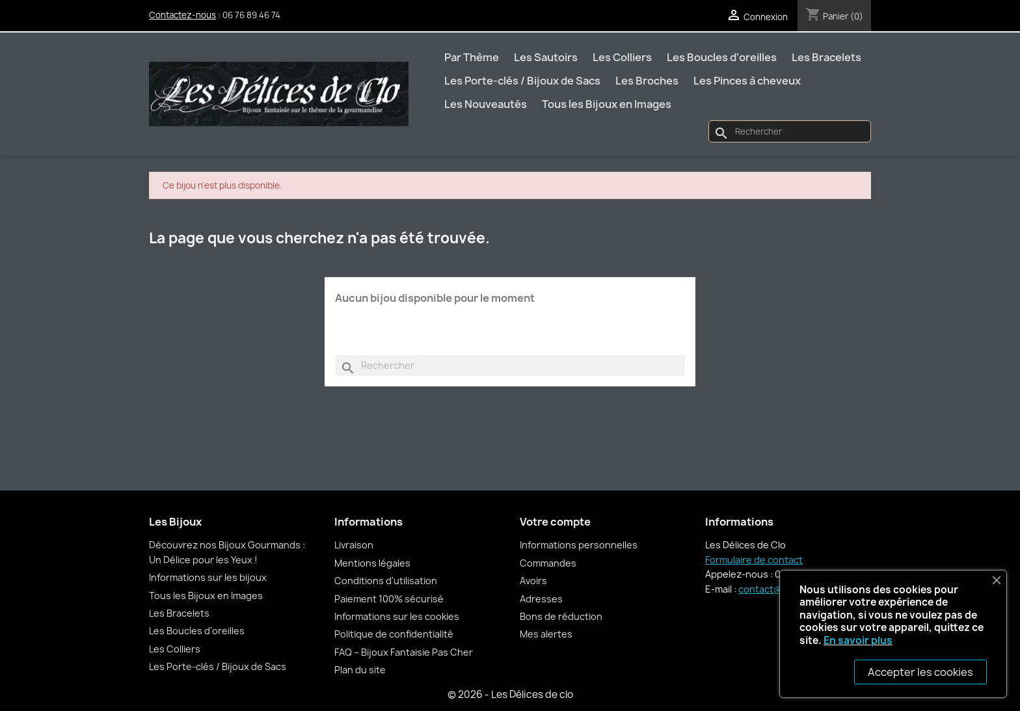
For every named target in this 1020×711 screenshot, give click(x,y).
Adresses (541, 599)
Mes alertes (546, 634)
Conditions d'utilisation (385, 580)
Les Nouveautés (485, 104)
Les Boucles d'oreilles (722, 57)
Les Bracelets (826, 57)
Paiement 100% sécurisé (389, 599)
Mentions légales (372, 563)
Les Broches (646, 81)
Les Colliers (622, 57)
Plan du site (360, 670)
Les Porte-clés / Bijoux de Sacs (522, 81)
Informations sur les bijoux (208, 577)
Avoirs (533, 580)
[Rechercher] (789, 131)
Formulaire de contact (754, 560)
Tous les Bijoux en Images (606, 104)
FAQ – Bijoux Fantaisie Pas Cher (403, 652)
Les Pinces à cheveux (747, 81)
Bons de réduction (561, 616)
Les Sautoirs (546, 57)
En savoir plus (858, 640)
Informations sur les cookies (396, 616)
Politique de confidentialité (393, 634)
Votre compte (555, 522)
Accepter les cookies (920, 672)
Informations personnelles (579, 545)
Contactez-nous (182, 15)
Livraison (353, 545)
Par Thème (471, 57)
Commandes (548, 563)
